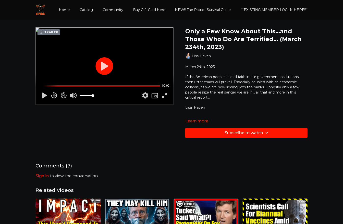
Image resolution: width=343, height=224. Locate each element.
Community (113, 10)
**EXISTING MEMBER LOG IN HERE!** (274, 10)
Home (64, 10)
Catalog (86, 10)
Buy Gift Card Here (149, 10)
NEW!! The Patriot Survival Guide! (203, 10)
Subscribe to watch (247, 133)
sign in (42, 176)
